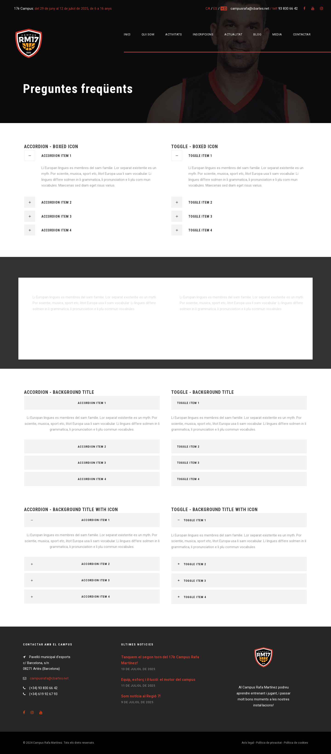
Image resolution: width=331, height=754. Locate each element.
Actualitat (233, 34)
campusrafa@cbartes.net (250, 8)
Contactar (302, 34)
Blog (257, 34)
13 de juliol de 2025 (138, 669)
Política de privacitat (269, 742)
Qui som (148, 34)
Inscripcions (203, 34)
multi (224, 8)
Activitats (173, 34)
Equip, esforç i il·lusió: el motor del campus (158, 679)
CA (207, 8)
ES (215, 8)
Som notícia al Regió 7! (140, 696)
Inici (127, 34)
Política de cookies (296, 742)
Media (277, 34)
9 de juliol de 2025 (137, 702)
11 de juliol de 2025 (138, 685)
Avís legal (248, 742)
